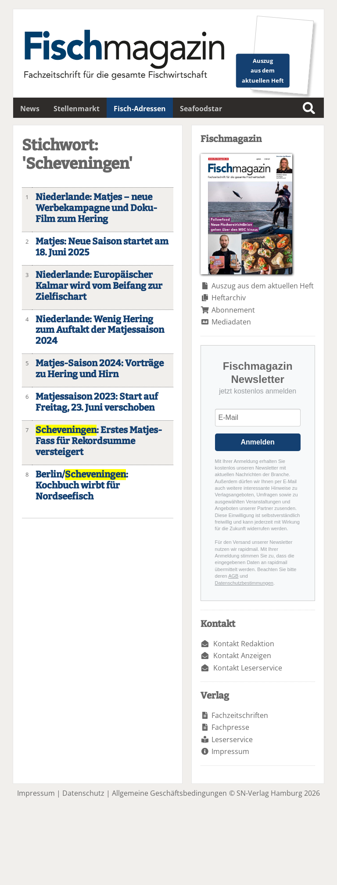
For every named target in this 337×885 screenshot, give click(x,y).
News (29, 108)
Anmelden (258, 442)
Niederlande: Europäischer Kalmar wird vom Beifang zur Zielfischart (99, 286)
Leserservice (232, 739)
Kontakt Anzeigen (242, 655)
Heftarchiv (229, 297)
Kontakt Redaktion (243, 643)
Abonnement (233, 310)
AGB (233, 576)
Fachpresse (230, 727)
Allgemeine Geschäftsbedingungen (169, 793)
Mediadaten (231, 322)
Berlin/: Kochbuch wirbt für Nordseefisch (82, 485)
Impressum (230, 751)
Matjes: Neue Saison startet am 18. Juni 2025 (102, 247)
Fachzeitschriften (240, 715)
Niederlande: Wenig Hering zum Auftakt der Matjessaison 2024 (100, 330)
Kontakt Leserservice (247, 668)
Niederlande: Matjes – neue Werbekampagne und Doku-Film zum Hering (96, 208)
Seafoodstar (201, 108)
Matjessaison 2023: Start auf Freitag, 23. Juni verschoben (97, 402)
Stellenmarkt (77, 108)
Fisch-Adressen (140, 108)
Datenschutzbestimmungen (244, 583)
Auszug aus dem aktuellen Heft (263, 286)
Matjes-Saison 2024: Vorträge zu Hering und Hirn (100, 369)
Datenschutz (83, 793)
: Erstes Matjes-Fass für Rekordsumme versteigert (99, 441)
